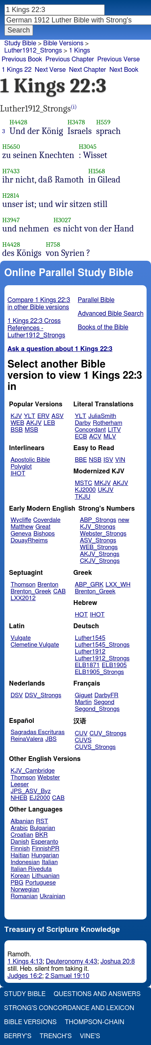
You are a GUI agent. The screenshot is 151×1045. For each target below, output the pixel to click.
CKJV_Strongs (100, 561)
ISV (108, 460)
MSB (31, 430)
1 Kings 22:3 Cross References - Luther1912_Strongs (36, 328)
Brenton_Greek (30, 591)
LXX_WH (117, 585)
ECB (81, 437)
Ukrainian (52, 896)
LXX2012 (22, 598)
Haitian (19, 855)
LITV (114, 430)
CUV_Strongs (107, 733)
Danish (19, 842)
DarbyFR (107, 695)
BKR (41, 835)
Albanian (22, 821)
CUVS (83, 740)
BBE (81, 460)
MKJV (102, 483)
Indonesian (25, 862)
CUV (81, 733)
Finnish (20, 849)
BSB (16, 430)
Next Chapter (87, 70)
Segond (104, 702)
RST (42, 821)
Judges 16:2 (25, 976)
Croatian (21, 835)
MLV (109, 437)
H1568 (96, 171)
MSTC (83, 483)
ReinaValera (26, 739)
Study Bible (20, 43)
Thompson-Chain (94, 1022)
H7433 (11, 171)
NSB (95, 460)
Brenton (47, 585)
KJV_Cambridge (32, 771)
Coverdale (47, 520)
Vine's (90, 1036)
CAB (59, 591)
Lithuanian (46, 876)
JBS (50, 739)
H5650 (11, 146)
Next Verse (50, 70)
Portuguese (40, 883)
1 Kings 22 (16, 70)
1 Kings (79, 50)
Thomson (22, 585)
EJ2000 (39, 798)
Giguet (84, 695)
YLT (29, 416)
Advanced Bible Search (110, 313)
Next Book (123, 70)
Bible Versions (63, 43)
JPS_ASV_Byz (30, 791)
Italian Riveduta (31, 869)
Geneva (20, 534)
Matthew (21, 527)
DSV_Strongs (43, 695)
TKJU (83, 497)
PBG (16, 883)
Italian (50, 862)
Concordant (90, 430)
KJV (16, 416)
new (123, 520)
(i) (74, 106)
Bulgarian (42, 828)
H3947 (11, 220)
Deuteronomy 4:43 (71, 961)
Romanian (23, 896)
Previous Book (22, 59)
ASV (58, 416)
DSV (16, 695)
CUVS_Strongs (95, 747)
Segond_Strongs (97, 709)
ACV (95, 437)
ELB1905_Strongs (99, 672)
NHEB (18, 798)
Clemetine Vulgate (34, 645)
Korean (20, 876)
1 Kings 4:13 (25, 961)
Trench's (55, 1036)
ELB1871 (87, 665)
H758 (53, 244)
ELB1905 (114, 665)
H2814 (10, 195)
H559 (103, 122)
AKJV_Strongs (99, 554)
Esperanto (44, 842)
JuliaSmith (102, 416)
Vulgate (20, 638)
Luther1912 (90, 652)
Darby (83, 423)
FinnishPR (46, 849)
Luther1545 (90, 638)
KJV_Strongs (97, 527)
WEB (17, 423)
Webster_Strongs (103, 534)
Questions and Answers (97, 994)
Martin (83, 702)
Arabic (19, 828)
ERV (43, 416)
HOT (81, 615)
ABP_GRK (89, 585)
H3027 (62, 220)
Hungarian (45, 855)
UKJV (106, 490)
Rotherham (107, 423)
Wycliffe (20, 520)
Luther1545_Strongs (102, 645)
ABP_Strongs (98, 520)
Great (42, 527)
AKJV (33, 423)
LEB (49, 423)
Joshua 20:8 (117, 961)
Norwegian (24, 890)
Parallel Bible (96, 300)
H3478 (76, 122)
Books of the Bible (103, 327)
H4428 (18, 122)
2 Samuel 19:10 (67, 976)
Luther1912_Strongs (33, 50)
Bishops (44, 534)
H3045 (87, 146)
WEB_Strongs (99, 547)
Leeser (19, 784)
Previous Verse (118, 59)
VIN (120, 460)
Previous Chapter (70, 59)
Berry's (17, 1036)
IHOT (17, 474)
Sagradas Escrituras (37, 732)
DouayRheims (29, 541)
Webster (48, 778)
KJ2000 (85, 490)
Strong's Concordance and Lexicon (69, 1008)
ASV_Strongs (98, 541)
